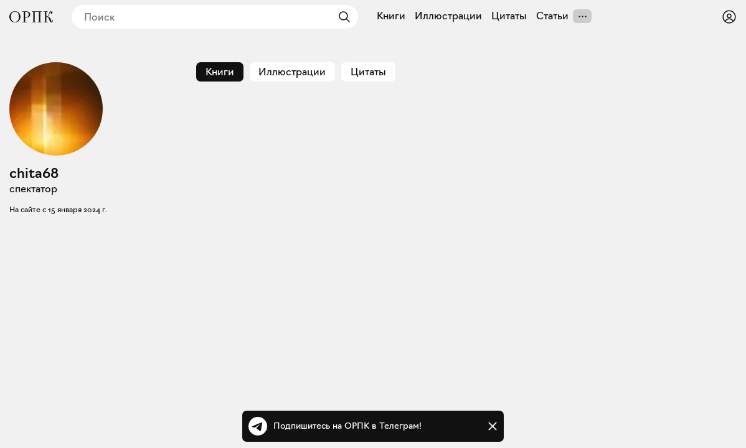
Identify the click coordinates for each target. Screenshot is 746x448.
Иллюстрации (448, 16)
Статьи (552, 16)
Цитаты (509, 16)
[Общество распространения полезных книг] (31, 17)
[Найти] (341, 17)
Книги (391, 16)
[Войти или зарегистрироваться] (729, 16)
